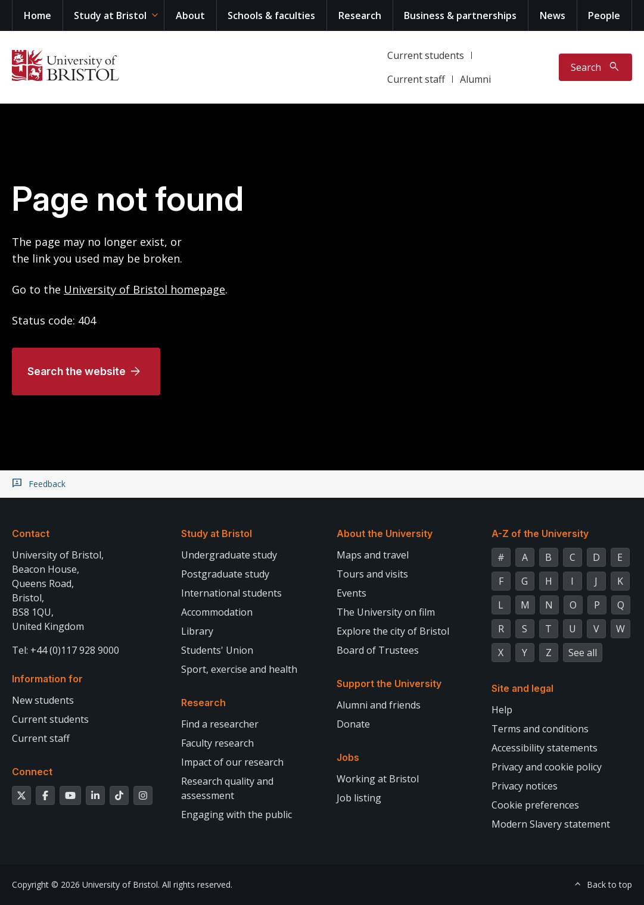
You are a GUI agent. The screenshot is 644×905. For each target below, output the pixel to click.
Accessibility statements (544, 747)
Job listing (359, 797)
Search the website (76, 371)
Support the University (389, 683)
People (604, 15)
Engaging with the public (236, 814)
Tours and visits (372, 574)
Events (351, 593)
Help (501, 709)
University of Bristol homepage (144, 289)
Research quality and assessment (227, 788)
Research (359, 15)
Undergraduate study (229, 554)
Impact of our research (232, 762)
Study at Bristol (110, 15)
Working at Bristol (378, 778)
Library (197, 631)
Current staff (416, 79)
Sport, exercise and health (239, 669)
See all (582, 652)
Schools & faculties (271, 15)
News (552, 15)
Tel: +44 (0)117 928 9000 (65, 650)
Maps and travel (373, 554)
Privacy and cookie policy (546, 766)
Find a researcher (220, 724)
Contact (30, 533)
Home (37, 15)
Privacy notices (524, 785)
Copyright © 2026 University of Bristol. (86, 884)
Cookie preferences (535, 805)
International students (231, 593)
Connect (32, 772)
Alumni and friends (379, 704)
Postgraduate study (225, 574)
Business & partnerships (460, 15)
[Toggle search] (595, 67)
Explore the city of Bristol (393, 631)
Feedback (47, 484)
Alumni (475, 79)
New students (43, 700)
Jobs (348, 757)
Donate (353, 724)
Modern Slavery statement (550, 824)
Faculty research (217, 743)
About (190, 15)
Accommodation (217, 612)
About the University (385, 533)
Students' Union (217, 650)
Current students (425, 55)
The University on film (386, 612)
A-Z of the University (540, 533)
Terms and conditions (540, 728)
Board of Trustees (378, 650)
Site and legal (522, 688)
